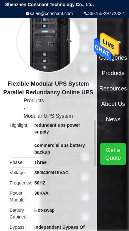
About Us (113, 104)
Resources (113, 88)
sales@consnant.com (51, 13)
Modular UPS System (48, 116)
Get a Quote (113, 154)
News (113, 119)
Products (34, 100)
